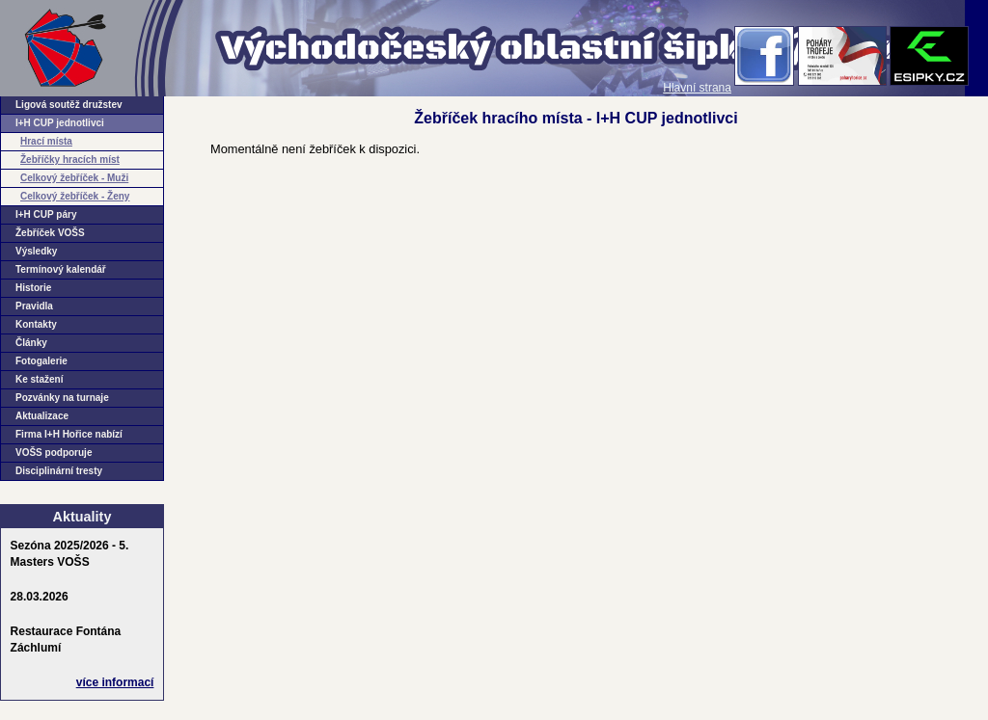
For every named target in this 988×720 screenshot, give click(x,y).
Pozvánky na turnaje (62, 397)
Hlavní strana (697, 87)
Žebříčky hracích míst (70, 159)
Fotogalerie (41, 361)
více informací (115, 682)
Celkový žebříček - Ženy (74, 196)
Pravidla (34, 306)
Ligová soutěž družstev (69, 104)
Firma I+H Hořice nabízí (69, 434)
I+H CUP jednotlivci (59, 123)
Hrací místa (46, 141)
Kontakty (36, 324)
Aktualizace (42, 416)
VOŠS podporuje (53, 452)
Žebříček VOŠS (50, 232)
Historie (33, 287)
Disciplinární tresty (58, 471)
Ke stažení (39, 379)
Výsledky (36, 251)
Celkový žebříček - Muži (74, 178)
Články (31, 342)
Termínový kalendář (60, 269)
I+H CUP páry (45, 214)
